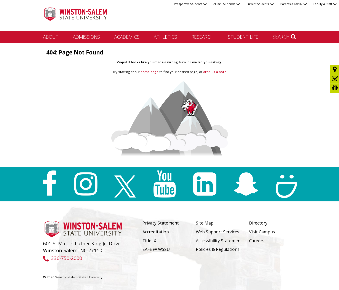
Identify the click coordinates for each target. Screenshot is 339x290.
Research (203, 36)
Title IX (149, 241)
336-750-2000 (62, 258)
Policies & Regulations (218, 249)
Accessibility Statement (219, 241)
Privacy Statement (160, 223)
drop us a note (214, 72)
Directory (258, 223)
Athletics (165, 36)
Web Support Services (217, 232)
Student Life (243, 36)
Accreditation (155, 232)
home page (149, 72)
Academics (126, 36)
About (51, 36)
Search (284, 36)
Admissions (86, 36)
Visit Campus (262, 232)
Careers (256, 241)
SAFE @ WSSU (156, 249)
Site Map (204, 223)
